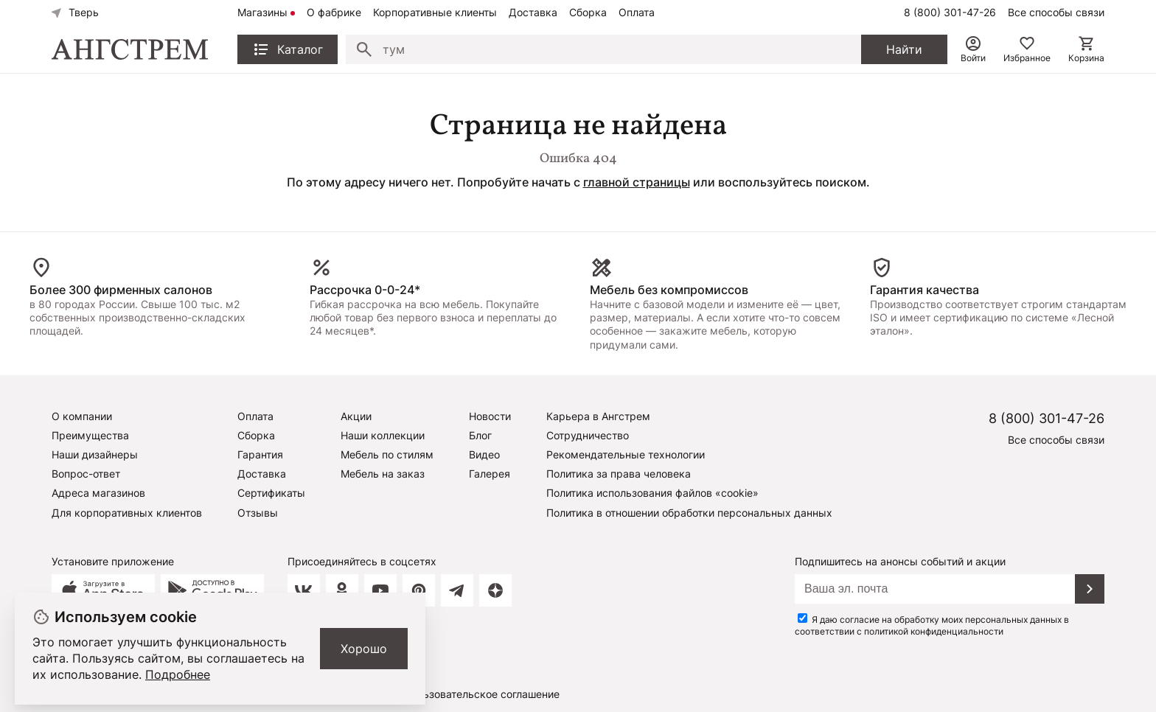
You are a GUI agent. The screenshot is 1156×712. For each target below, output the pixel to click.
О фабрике (334, 12)
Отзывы (257, 512)
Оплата (637, 12)
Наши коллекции (383, 435)
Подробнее (177, 674)
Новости (490, 416)
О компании (82, 416)
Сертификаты (271, 492)
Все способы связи (1056, 12)
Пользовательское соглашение (482, 694)
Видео (484, 454)
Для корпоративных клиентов (127, 512)
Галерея (489, 473)
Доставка (533, 12)
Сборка (588, 12)
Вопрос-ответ (86, 473)
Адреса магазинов (98, 492)
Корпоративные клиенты (435, 12)
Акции (356, 416)
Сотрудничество (587, 435)
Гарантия (260, 454)
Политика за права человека (618, 473)
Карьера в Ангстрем (598, 416)
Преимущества (90, 435)
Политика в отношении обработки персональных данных (689, 512)
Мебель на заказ (383, 473)
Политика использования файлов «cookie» (652, 492)
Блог (480, 435)
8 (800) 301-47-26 (950, 12)
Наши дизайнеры (95, 454)
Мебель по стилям (387, 454)
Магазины (262, 12)
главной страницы (636, 182)
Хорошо (364, 648)
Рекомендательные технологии (625, 454)
